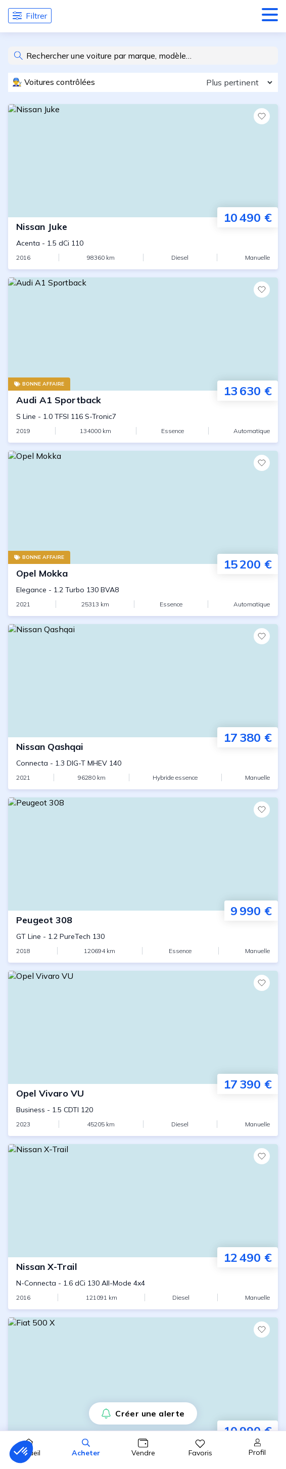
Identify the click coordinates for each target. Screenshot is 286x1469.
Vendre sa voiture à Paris (67, 1007)
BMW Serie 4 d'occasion (65, 711)
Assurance (37, 913)
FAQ (24, 1288)
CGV (26, 1154)
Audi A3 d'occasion (55, 610)
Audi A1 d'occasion (55, 590)
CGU (55, 1154)
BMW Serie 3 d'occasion (65, 701)
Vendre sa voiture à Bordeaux (75, 1046)
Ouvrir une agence (52, 1141)
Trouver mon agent (54, 994)
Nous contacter (47, 1115)
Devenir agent (45, 1128)
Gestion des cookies (56, 1167)
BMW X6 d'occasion (58, 742)
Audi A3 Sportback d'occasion (76, 631)
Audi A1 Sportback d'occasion (76, 600)
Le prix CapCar (45, 1209)
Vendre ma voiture (53, 981)
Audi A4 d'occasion (55, 641)
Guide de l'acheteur (54, 847)
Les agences (41, 1262)
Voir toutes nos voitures (143, 207)
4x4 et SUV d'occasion (60, 886)
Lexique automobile (55, 1275)
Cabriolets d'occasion (59, 899)
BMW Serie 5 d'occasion (65, 722)
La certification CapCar (62, 1222)
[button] (21, 1452)
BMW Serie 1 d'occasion (65, 691)
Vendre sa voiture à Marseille (74, 1020)
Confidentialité (215, 1347)
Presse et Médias (51, 1088)
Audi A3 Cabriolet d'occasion (73, 620)
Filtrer (30, 16)
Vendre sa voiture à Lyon (66, 1033)
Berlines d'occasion (54, 873)
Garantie (34, 926)
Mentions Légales (147, 1347)
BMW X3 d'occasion (58, 732)
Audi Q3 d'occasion (55, 651)
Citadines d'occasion (57, 860)
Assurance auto (47, 1235)
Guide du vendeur (50, 968)
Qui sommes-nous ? (54, 1102)
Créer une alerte (142, 1413)
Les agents (38, 1249)
